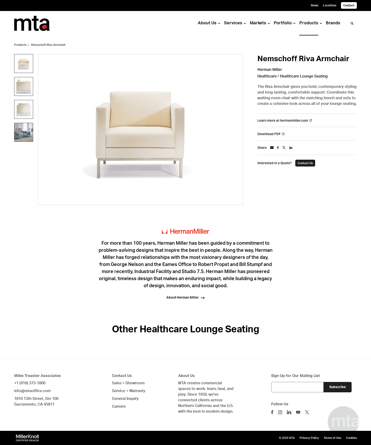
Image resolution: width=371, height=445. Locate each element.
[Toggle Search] (352, 23)
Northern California (195, 406)
